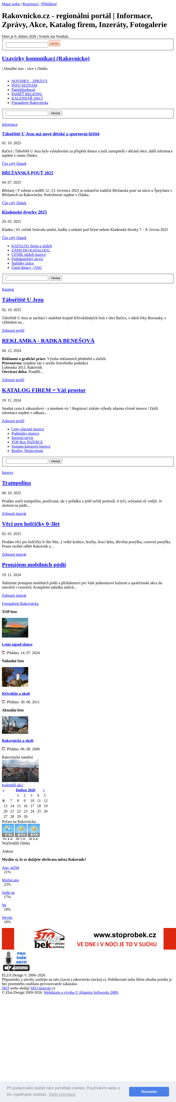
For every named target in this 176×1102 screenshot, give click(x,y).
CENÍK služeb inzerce (28, 255)
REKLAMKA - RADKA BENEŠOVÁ (48, 340)
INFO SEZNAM (24, 85)
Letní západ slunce (17, 644)
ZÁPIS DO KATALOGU (30, 250)
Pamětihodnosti (23, 90)
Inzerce (7, 472)
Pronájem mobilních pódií (34, 564)
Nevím (7, 917)
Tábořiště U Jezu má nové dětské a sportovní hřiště (50, 133)
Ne (4, 905)
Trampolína (16, 483)
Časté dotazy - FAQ (26, 267)
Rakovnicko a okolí (17, 741)
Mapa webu (11, 4)
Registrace (30, 4)
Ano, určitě (10, 868)
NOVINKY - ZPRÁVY (29, 81)
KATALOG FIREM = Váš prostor (44, 390)
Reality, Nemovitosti (27, 451)
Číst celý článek (14, 164)
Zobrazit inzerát (14, 514)
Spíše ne (8, 893)
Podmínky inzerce (25, 433)
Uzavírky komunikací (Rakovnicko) (46, 58)
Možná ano (10, 880)
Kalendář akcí (12, 785)
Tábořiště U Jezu (23, 299)
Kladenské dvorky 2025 (24, 212)
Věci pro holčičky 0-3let (31, 524)
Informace (10, 124)
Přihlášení (49, 4)
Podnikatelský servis (27, 259)
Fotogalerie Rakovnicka (29, 103)
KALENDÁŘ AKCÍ (27, 98)
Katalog (8, 289)
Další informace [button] (62, 1094)
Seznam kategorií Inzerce (30, 446)
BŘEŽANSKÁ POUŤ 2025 (27, 172)
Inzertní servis (22, 438)
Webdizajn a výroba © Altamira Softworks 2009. (81, 992)
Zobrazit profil (13, 330)
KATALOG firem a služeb (31, 246)
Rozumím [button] (149, 1092)
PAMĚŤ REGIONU (26, 94)
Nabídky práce (22, 263)
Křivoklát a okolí (16, 694)
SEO (5, 988)
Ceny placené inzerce (27, 429)
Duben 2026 (25, 790)
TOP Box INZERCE (27, 442)
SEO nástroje (41, 988)
